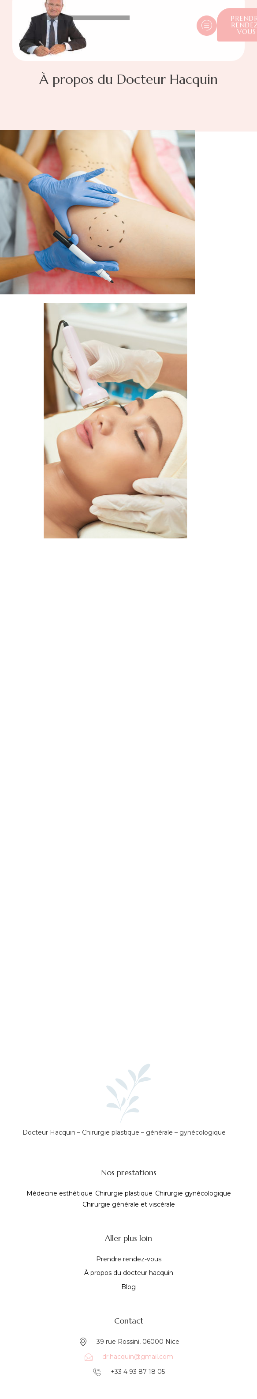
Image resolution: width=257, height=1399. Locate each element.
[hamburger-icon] (207, 20)
